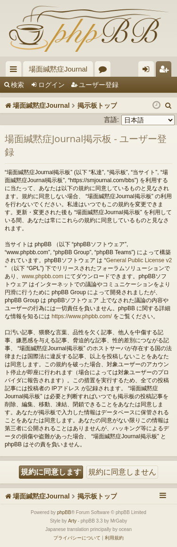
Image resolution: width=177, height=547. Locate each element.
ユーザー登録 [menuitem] (165, 71)
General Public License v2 (139, 260)
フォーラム (104, 71)
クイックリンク (15, 71)
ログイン (51, 84)
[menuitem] (168, 105)
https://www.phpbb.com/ (81, 316)
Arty (72, 520)
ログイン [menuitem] (148, 71)
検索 (17, 84)
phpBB (64, 512)
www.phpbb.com (42, 276)
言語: (111, 119)
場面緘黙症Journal (58, 69)
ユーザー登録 (98, 84)
